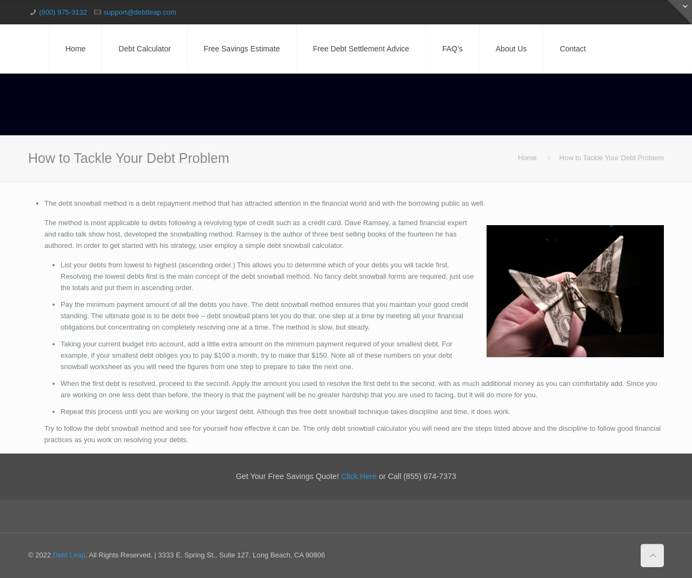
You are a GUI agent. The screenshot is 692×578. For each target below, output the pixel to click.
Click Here (359, 476)
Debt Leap (69, 555)
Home (527, 158)
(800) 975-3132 (63, 12)
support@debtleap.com (139, 12)
